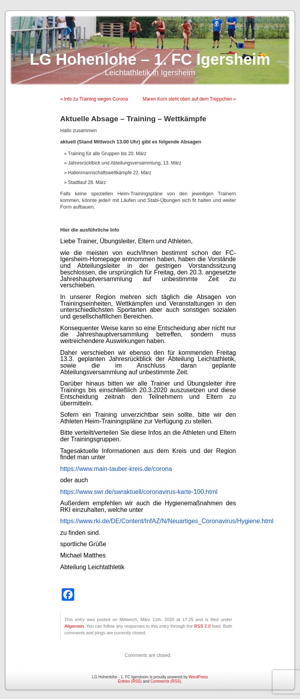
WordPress (198, 677)
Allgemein (74, 626)
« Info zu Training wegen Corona (94, 99)
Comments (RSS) (165, 681)
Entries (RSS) (130, 681)
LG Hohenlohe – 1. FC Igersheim (150, 59)
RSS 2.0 (202, 626)
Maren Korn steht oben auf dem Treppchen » (189, 99)
